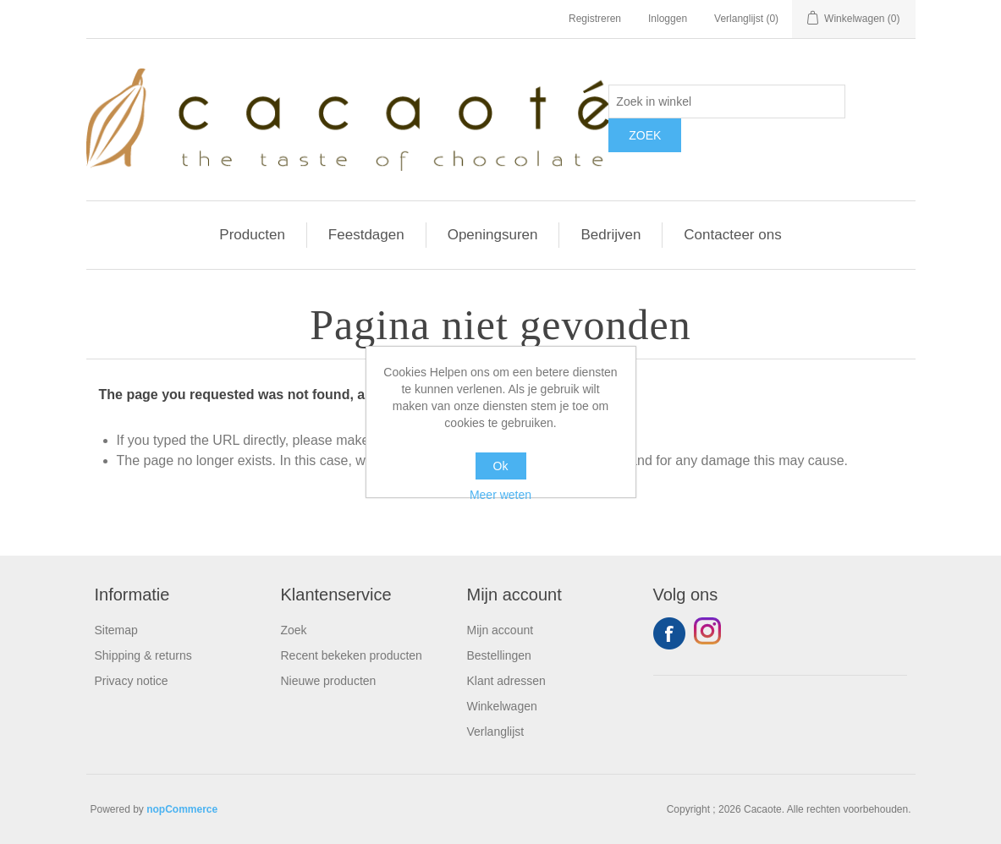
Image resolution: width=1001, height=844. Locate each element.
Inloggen (667, 19)
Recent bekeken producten (351, 655)
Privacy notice (131, 681)
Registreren (595, 19)
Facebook (669, 633)
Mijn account (500, 630)
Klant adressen (506, 681)
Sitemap (116, 630)
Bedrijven (610, 235)
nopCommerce (181, 809)
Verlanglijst (496, 731)
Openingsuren (493, 235)
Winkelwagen (502, 706)
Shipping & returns (143, 655)
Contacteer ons (732, 235)
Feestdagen (366, 235)
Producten (252, 235)
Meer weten (500, 494)
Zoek (294, 630)
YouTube (710, 633)
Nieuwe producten (329, 681)
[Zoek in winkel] (726, 101)
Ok (501, 466)
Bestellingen (499, 655)
